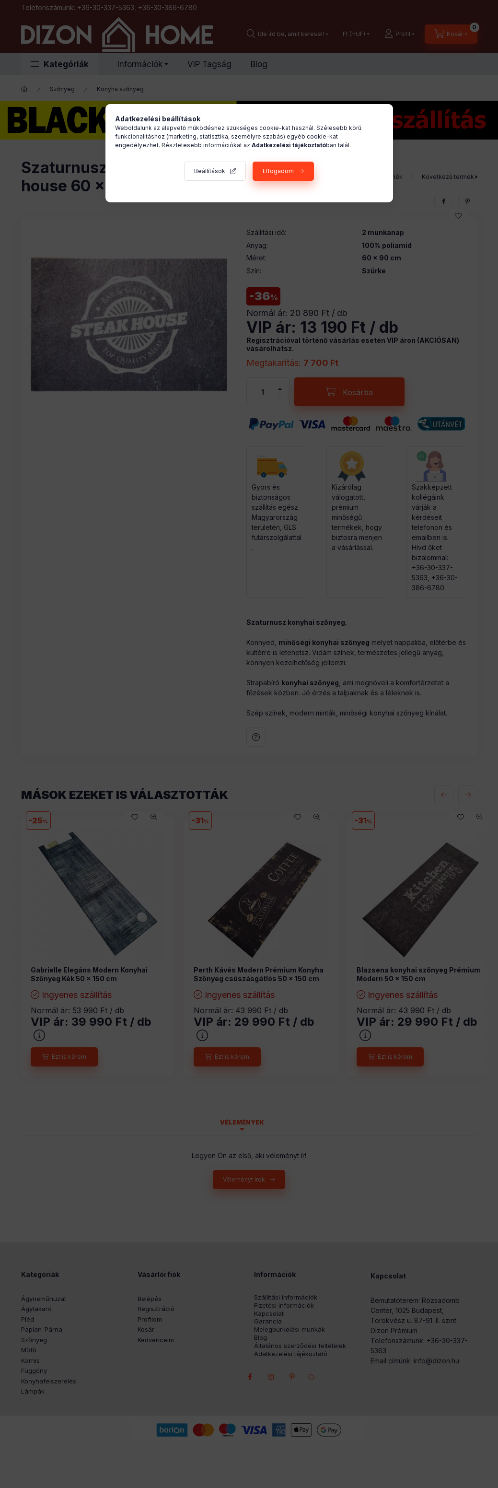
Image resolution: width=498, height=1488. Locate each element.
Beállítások (209, 171)
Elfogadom (278, 171)
